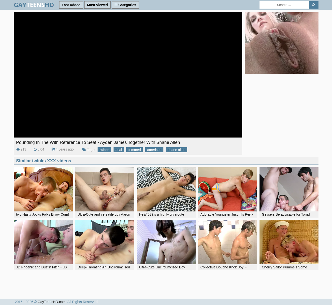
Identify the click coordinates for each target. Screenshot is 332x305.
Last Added (71, 5)
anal (118, 150)
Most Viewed (97, 5)
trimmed (134, 150)
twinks (104, 150)
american (154, 150)
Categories (125, 5)
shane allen (177, 150)
